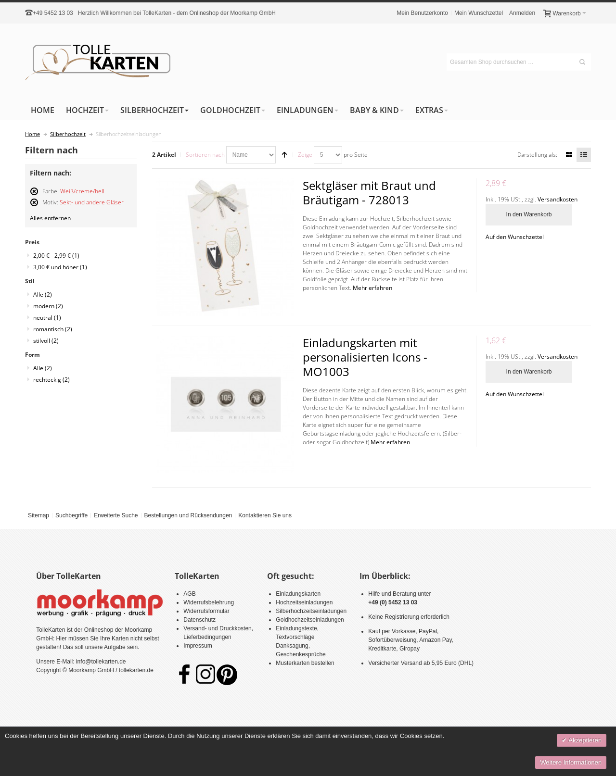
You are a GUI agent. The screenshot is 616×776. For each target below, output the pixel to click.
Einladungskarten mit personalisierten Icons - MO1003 (365, 357)
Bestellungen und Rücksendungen (188, 515)
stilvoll (46, 341)
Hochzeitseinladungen (304, 602)
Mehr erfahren (372, 288)
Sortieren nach (205, 154)
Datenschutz (199, 619)
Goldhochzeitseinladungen (310, 619)
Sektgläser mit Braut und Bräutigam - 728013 (369, 192)
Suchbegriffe (71, 515)
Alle (42, 294)
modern (48, 306)
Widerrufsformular (206, 611)
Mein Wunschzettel (478, 13)
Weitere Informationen (571, 762)
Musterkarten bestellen (305, 663)
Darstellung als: (537, 154)
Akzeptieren (584, 740)
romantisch (52, 329)
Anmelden (522, 13)
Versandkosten (558, 199)
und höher (60, 267)
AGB (189, 593)
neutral (47, 317)
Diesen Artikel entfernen (34, 195)
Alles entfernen (50, 218)
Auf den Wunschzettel (515, 237)
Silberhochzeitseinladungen (311, 611)
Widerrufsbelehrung (208, 602)
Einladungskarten (298, 593)
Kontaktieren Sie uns (265, 515)
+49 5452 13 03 (53, 13)
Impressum (197, 645)
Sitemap (38, 515)
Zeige (305, 154)
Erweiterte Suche (116, 515)
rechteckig (51, 379)
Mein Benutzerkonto (422, 13)
